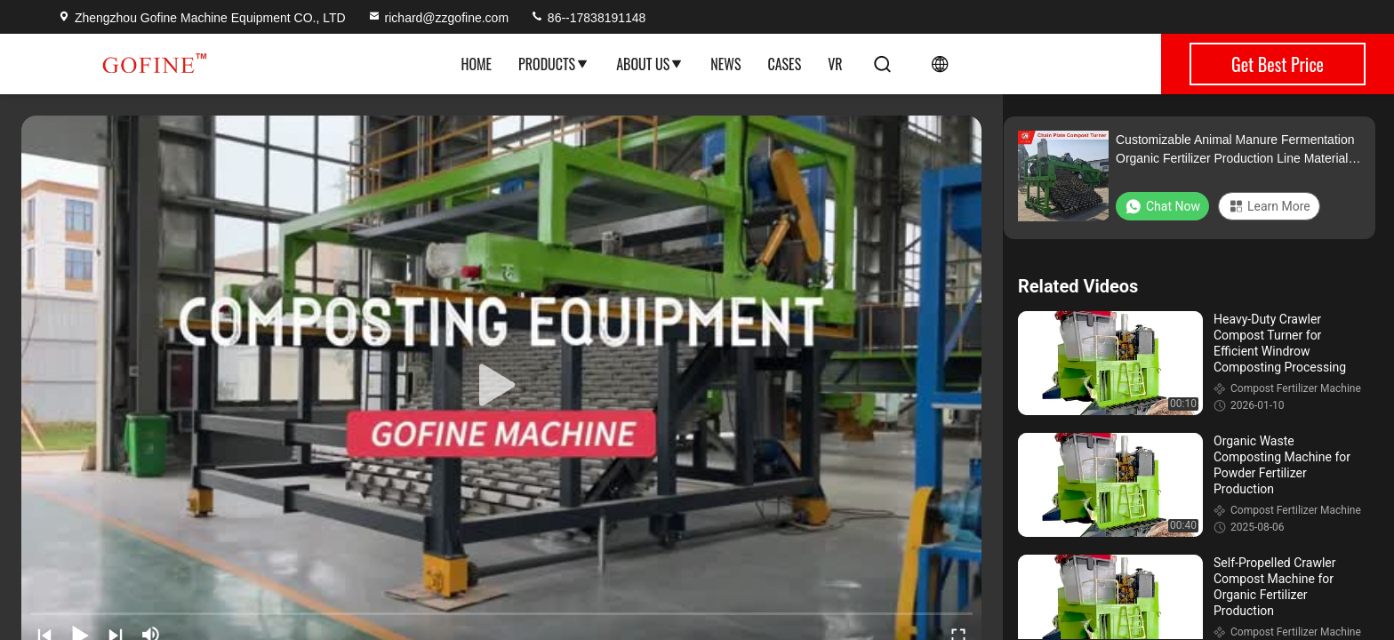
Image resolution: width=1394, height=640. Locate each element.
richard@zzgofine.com (438, 18)
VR (835, 64)
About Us (650, 64)
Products (553, 64)
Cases (784, 64)
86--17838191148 (587, 18)
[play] (501, 386)
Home (476, 64)
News (725, 64)
